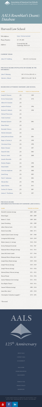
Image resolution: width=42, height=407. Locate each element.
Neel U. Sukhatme (6, 178)
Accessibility (21, 361)
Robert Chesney (5, 148)
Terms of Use (21, 381)
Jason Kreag (4, 174)
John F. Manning (6, 74)
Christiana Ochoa (6, 144)
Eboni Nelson (5, 125)
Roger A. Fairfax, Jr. (6, 140)
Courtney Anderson (6, 170)
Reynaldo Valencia (6, 129)
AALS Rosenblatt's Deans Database (20, 17)
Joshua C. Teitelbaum (7, 193)
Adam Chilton (5, 185)
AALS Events (21, 375)
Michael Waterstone (6, 114)
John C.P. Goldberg (6, 59)
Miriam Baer (4, 182)
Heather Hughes (5, 163)
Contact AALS (21, 357)
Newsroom (21, 389)
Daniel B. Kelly (5, 152)
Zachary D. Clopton (6, 189)
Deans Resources (21, 371)
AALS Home (21, 367)
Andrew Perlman (6, 106)
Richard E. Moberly (6, 110)
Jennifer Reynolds (6, 159)
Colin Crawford (5, 118)
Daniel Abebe (4, 167)
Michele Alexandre (6, 133)
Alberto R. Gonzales (6, 103)
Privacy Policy (21, 385)
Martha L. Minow (6, 78)
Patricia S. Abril (5, 155)
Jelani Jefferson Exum (7, 136)
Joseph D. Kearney (6, 95)
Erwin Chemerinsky (7, 99)
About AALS (21, 353)
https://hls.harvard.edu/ (24, 36)
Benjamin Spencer (6, 121)
